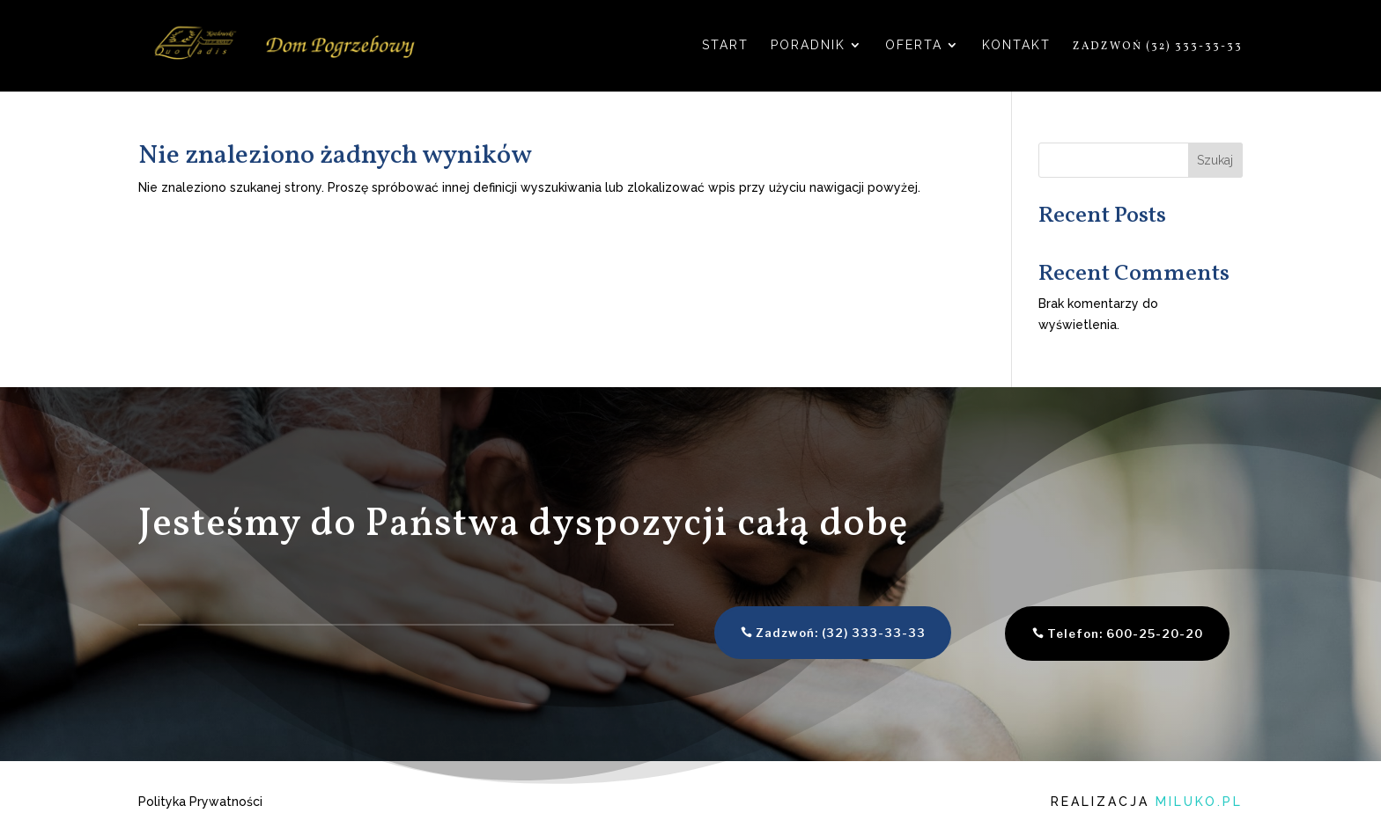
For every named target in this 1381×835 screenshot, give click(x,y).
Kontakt (1016, 45)
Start (725, 45)
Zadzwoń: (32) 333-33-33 (805, 633)
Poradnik (808, 45)
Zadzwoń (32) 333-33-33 (1158, 47)
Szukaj (1215, 160)
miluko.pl (1199, 802)
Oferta (913, 45)
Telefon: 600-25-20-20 (1089, 633)
